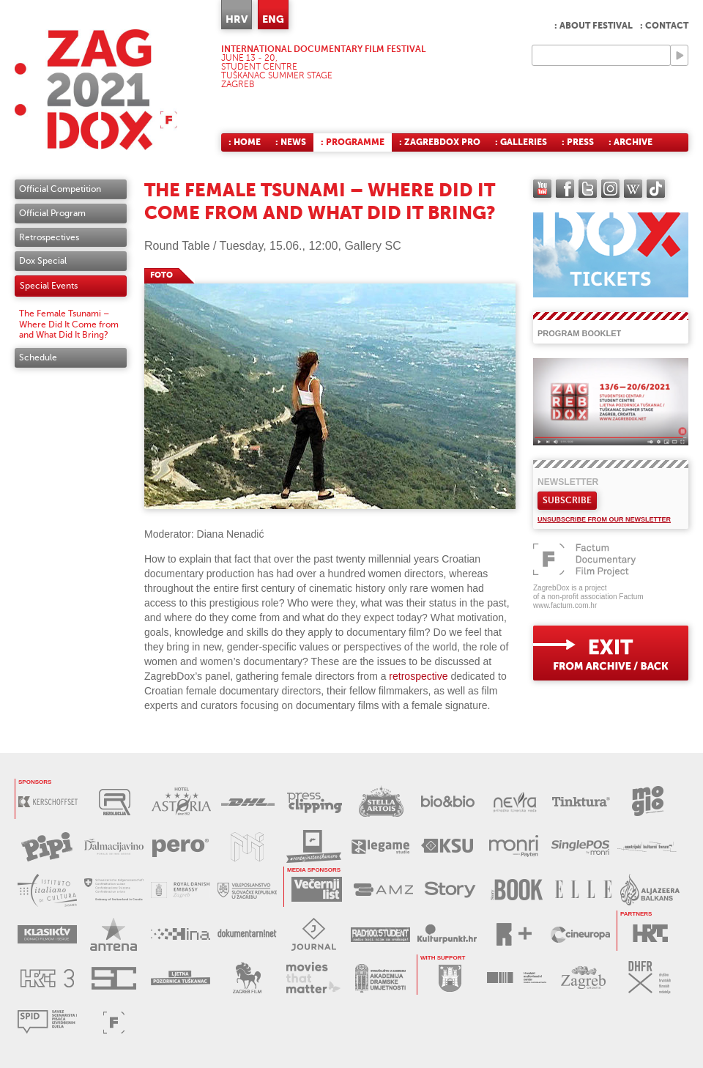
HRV (237, 19)
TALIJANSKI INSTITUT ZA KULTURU (47, 890)
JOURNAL (313, 934)
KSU (447, 846)
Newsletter (568, 482)
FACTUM (114, 1022)
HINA (180, 934)
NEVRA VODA (514, 801)
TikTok (656, 188)
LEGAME (380, 846)
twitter (588, 188)
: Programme (352, 142)
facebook (565, 188)
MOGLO (647, 801)
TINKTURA (581, 801)
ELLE (583, 889)
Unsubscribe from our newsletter (604, 519)
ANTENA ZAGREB (114, 934)
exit (610, 653)
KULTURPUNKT (447, 934)
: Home (244, 142)
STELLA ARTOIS (381, 801)
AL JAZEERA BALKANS (650, 889)
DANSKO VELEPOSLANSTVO (180, 890)
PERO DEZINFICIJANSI (180, 846)
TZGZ (583, 977)
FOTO (161, 275)
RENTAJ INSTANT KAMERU (313, 846)
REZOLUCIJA (114, 801)
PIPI (47, 846)
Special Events (49, 286)
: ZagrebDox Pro (439, 142)
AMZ (383, 889)
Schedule (38, 357)
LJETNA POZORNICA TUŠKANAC (180, 978)
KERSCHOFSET (48, 801)
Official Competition (60, 189)
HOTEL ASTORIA (181, 801)
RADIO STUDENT (380, 934)
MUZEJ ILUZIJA (247, 846)
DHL (248, 801)
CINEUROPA (580, 934)
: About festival (593, 26)
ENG (273, 19)
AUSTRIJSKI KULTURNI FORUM (647, 846)
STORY (450, 889)
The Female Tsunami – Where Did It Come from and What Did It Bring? (69, 324)
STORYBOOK (516, 889)
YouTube (542, 188)
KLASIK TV (47, 934)
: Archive (630, 142)
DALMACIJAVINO (114, 846)
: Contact (664, 26)
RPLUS (513, 934)
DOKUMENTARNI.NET (247, 934)
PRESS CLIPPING (314, 801)
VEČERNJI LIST (316, 889)
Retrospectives (49, 237)
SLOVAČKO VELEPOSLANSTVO (247, 890)
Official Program (52, 213)
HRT (650, 933)
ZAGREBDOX (96, 89)
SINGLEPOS (580, 846)
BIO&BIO (447, 801)
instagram (610, 188)
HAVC (516, 977)
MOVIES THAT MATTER (313, 978)
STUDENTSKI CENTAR (114, 978)
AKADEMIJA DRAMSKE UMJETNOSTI (380, 978)
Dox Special (43, 261)
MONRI (513, 846)
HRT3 (47, 978)
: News (290, 142)
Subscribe (567, 500)
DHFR (650, 977)
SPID (47, 1022)
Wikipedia (633, 188)
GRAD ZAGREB (450, 977)
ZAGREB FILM (247, 978)
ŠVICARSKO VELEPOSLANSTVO (114, 890)
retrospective (418, 676)
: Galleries (521, 142)
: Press (578, 142)
